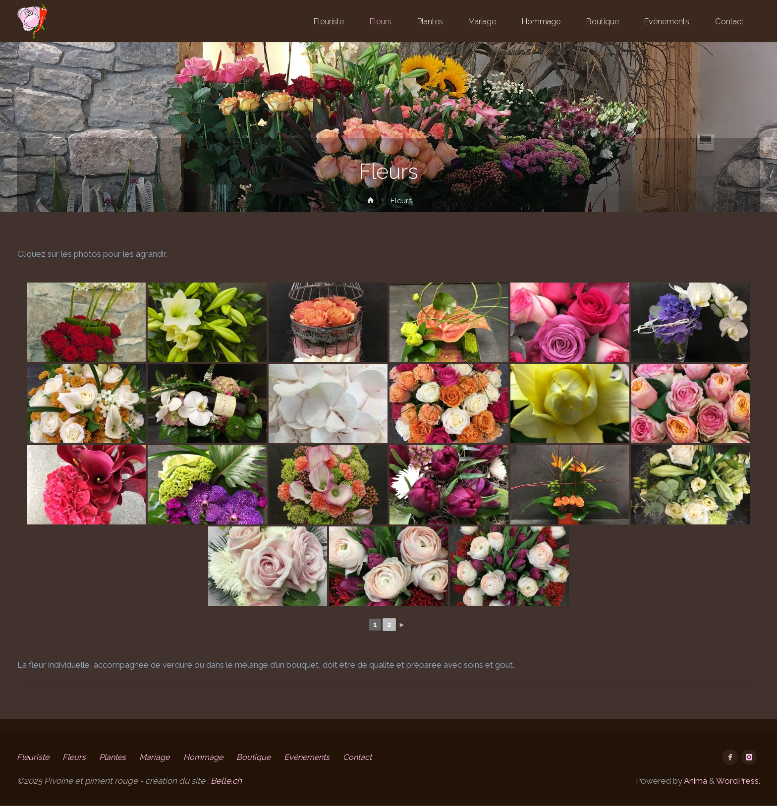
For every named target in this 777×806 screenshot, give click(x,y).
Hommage (213, 757)
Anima (694, 781)
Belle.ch (226, 781)
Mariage (162, 757)
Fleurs (77, 757)
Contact (375, 757)
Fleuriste (34, 757)
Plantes (117, 757)
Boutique (265, 757)
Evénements (321, 757)
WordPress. (738, 781)
